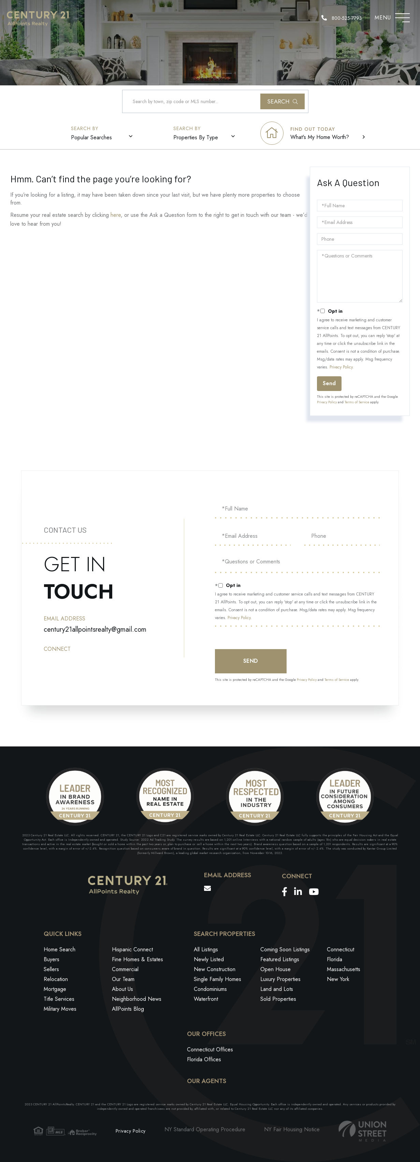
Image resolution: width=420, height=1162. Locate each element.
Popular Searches (91, 137)
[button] (282, 101)
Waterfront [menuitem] (206, 999)
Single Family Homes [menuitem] (217, 979)
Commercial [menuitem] (125, 969)
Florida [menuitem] (334, 959)
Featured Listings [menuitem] (279, 959)
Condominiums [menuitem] (210, 989)
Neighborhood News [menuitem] (136, 999)
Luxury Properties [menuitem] (280, 979)
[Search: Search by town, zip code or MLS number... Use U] (215, 101)
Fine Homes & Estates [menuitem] (137, 959)
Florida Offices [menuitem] (204, 1059)
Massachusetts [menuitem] (343, 969)
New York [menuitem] (338, 979)
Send (329, 383)
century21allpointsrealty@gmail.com (95, 629)
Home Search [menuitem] (59, 949)
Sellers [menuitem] (51, 969)
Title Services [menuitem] (59, 999)
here (116, 215)
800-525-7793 (341, 18)
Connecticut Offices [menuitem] (210, 1049)
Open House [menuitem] (275, 969)
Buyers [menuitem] (51, 959)
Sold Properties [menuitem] (278, 999)
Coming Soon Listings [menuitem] (285, 949)
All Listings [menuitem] (206, 949)
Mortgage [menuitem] (55, 989)
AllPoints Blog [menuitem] (128, 1009)
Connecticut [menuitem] (340, 949)
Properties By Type (195, 137)
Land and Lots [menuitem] (276, 989)
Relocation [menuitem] (56, 979)
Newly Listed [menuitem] (209, 959)
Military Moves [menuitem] (60, 1009)
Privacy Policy (341, 367)
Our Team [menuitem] (123, 979)
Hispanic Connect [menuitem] (132, 949)
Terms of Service (357, 402)
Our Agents (206, 1081)
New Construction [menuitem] (214, 969)
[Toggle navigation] (402, 16)
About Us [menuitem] (122, 989)
